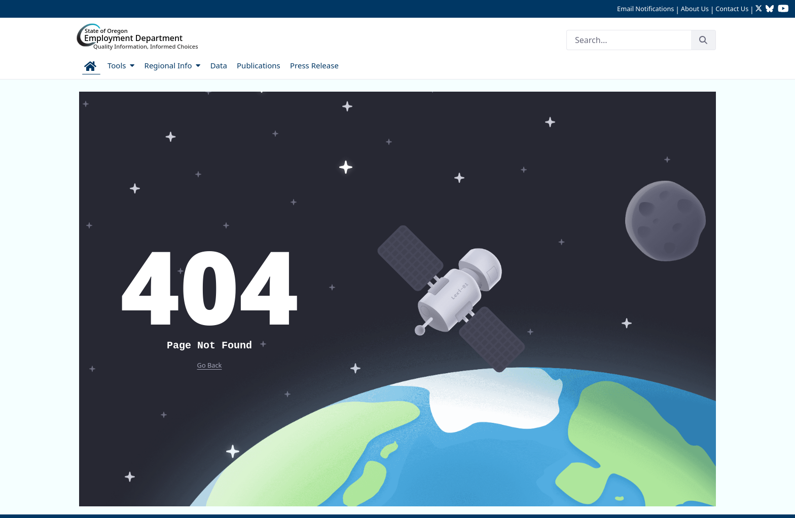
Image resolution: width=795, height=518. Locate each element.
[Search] (628, 40)
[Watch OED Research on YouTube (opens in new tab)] (783, 9)
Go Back (209, 365)
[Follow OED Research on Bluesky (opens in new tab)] (770, 9)
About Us (695, 8)
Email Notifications (645, 8)
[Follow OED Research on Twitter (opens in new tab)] (759, 9)
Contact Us (731, 8)
